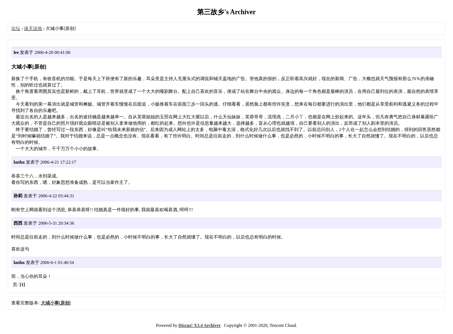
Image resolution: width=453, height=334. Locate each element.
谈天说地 (33, 28)
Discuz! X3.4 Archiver (199, 325)
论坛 (15, 28)
